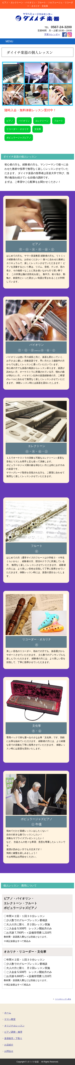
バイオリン (24, 120)
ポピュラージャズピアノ (18, 137)
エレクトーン (42, 120)
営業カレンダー (52, 34)
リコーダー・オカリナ (17, 129)
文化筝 (37, 129)
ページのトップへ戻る (63, 999)
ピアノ (9, 120)
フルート (58, 120)
